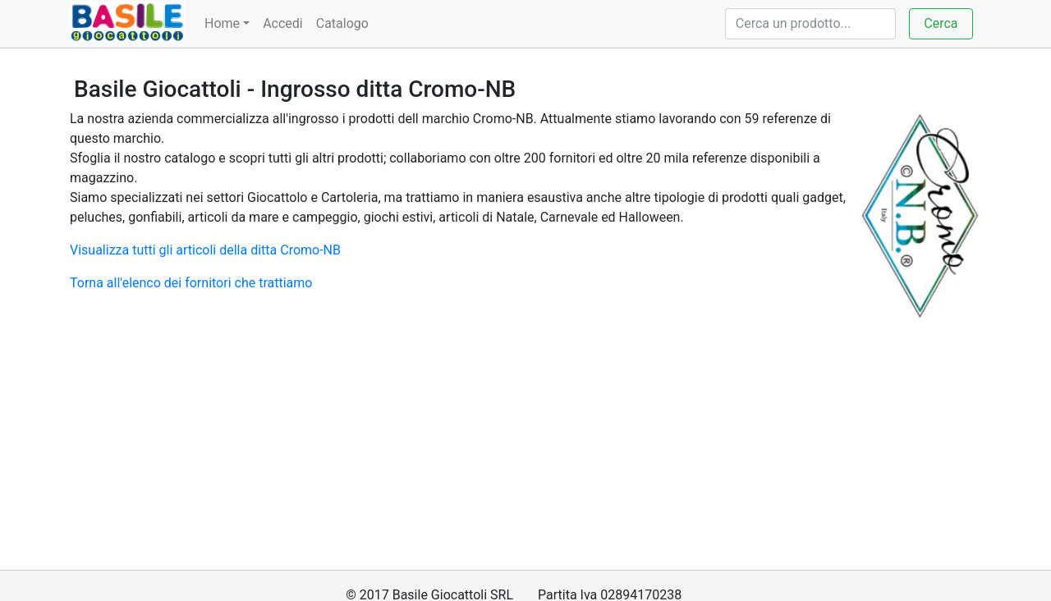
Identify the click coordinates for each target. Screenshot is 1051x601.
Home (222, 23)
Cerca (940, 23)
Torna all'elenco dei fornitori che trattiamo (191, 283)
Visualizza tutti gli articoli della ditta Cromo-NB (205, 250)
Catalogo (342, 23)
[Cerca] (810, 23)
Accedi (283, 23)
